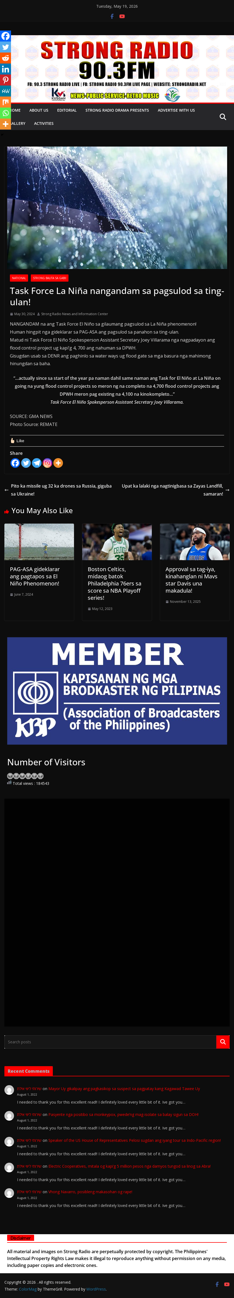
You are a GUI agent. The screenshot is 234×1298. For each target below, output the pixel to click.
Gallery (17, 123)
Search (223, 1042)
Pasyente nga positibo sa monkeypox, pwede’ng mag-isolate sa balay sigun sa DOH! (123, 1114)
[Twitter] (26, 463)
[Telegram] (37, 463)
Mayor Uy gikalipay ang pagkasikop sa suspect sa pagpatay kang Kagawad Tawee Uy (124, 1088)
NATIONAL (19, 278)
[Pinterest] (5, 80)
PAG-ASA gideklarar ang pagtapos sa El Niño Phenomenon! (35, 576)
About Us (38, 110)
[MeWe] (5, 91)
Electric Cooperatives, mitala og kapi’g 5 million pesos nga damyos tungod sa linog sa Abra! (133, 1166)
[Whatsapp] (5, 113)
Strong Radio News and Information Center (74, 314)
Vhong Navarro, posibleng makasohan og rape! (94, 1191)
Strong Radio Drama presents (117, 110)
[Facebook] (15, 463)
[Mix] (5, 102)
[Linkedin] (5, 69)
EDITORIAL (67, 110)
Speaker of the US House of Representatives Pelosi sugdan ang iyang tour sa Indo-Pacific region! (134, 1140)
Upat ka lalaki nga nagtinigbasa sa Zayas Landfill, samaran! (176, 490)
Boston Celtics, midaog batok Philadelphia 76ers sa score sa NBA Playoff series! (114, 583)
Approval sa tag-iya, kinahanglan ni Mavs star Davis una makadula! (192, 579)
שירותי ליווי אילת (29, 1088)
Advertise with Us (176, 110)
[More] (58, 463)
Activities (44, 123)
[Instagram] (47, 463)
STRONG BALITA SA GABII (49, 278)
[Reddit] (5, 58)
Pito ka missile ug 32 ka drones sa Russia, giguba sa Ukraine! (58, 490)
